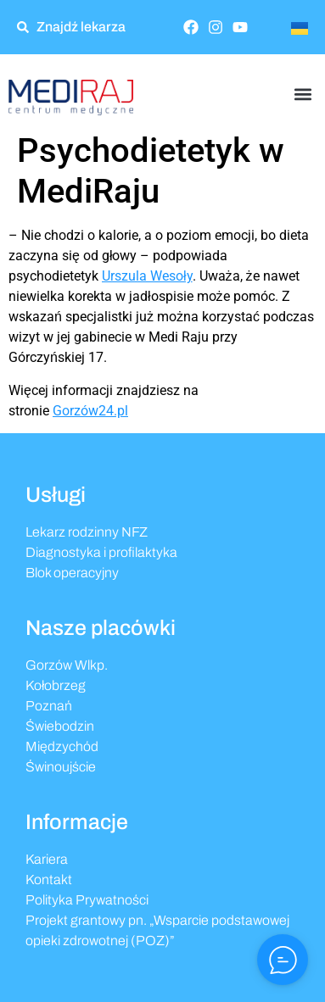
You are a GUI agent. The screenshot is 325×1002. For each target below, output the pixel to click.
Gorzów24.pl (90, 411)
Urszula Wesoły (147, 276)
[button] (303, 94)
